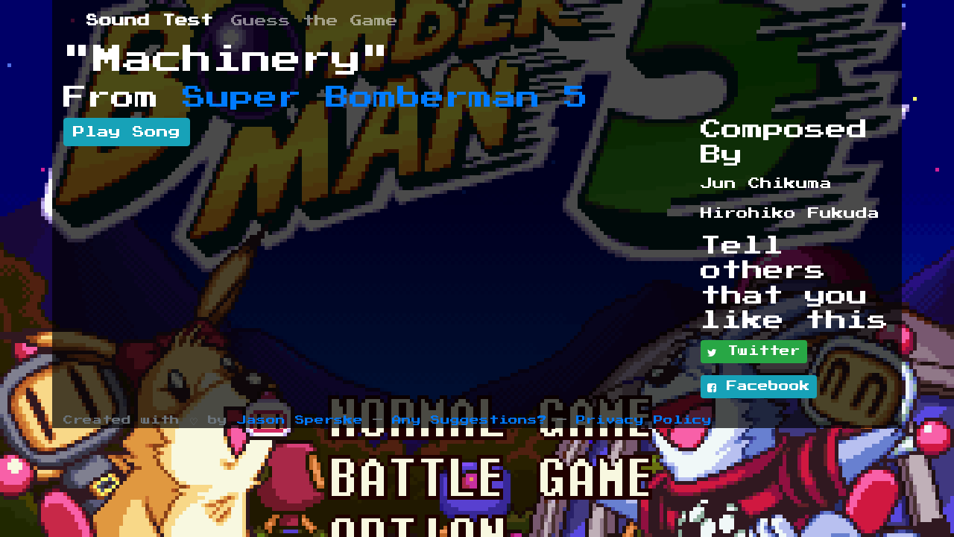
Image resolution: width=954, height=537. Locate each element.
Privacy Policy (644, 420)
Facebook (758, 387)
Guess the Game (314, 21)
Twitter (753, 352)
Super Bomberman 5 (385, 98)
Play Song (126, 132)
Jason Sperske (300, 420)
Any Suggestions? (469, 420)
